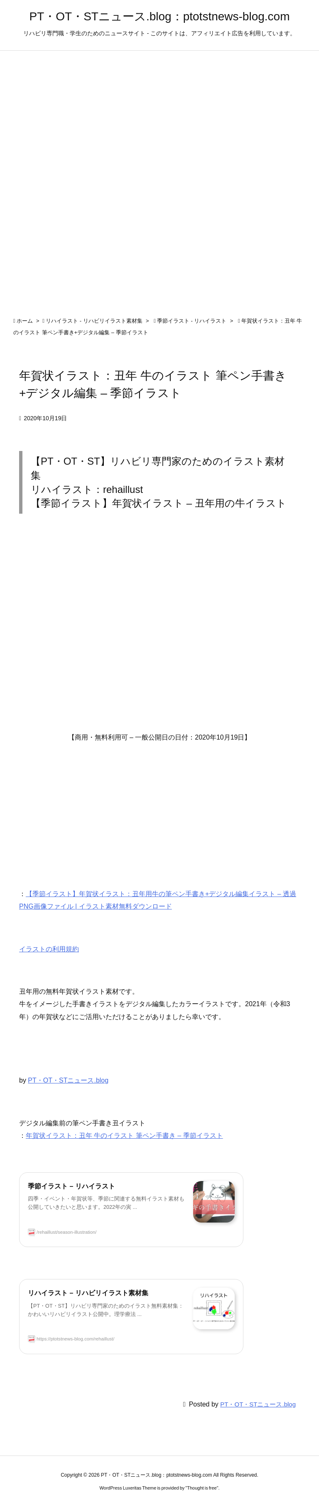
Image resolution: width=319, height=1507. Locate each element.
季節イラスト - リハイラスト (192, 321)
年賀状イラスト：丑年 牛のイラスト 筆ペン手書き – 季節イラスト (124, 1135)
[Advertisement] (159, 631)
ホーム (25, 321)
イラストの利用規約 (49, 949)
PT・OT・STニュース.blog (68, 1080)
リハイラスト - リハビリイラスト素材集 (94, 321)
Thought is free (201, 1487)
